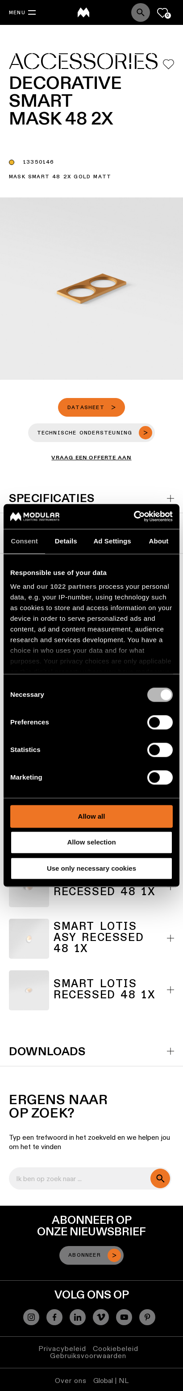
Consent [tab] (24, 541)
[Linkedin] (77, 1317)
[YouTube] (124, 1317)
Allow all (91, 816)
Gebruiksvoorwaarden (88, 1355)
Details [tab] (66, 541)
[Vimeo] (101, 1317)
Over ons (71, 1380)
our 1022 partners (66, 586)
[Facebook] (54, 1317)
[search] (160, 1178)
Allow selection (91, 842)
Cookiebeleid (115, 1348)
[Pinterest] (147, 1317)
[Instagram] (31, 1317)
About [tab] (158, 541)
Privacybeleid (62, 1348)
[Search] (140, 12)
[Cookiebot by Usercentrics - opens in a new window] (134, 516)
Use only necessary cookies (91, 868)
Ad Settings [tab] (112, 541)
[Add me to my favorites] (168, 64)
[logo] (83, 12)
